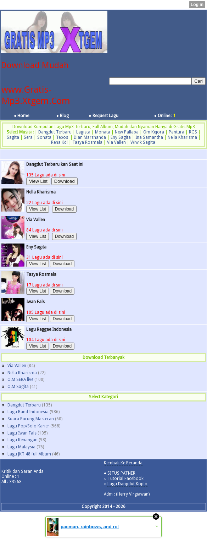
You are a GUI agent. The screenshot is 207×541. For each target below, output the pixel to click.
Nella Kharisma (182, 137)
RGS (193, 132)
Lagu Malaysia (21, 446)
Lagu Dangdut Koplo (127, 483)
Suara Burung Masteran (30, 418)
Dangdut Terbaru (55, 132)
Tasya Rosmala (87, 142)
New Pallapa (127, 132)
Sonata (44, 137)
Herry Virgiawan (133, 494)
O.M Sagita (18, 386)
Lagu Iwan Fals (22, 433)
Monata (102, 132)
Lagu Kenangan (22, 439)
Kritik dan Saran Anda (22, 471)
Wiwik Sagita (142, 142)
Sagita (13, 137)
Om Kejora (153, 132)
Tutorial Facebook (125, 478)
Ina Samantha (149, 137)
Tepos (62, 137)
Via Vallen (116, 142)
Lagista (83, 132)
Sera (28, 137)
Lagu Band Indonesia (28, 411)
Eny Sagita (121, 137)
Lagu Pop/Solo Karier (28, 425)
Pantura (176, 132)
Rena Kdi (59, 142)
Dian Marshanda (90, 137)
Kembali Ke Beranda (123, 462)
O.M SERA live (20, 379)
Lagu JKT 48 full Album (29, 454)
